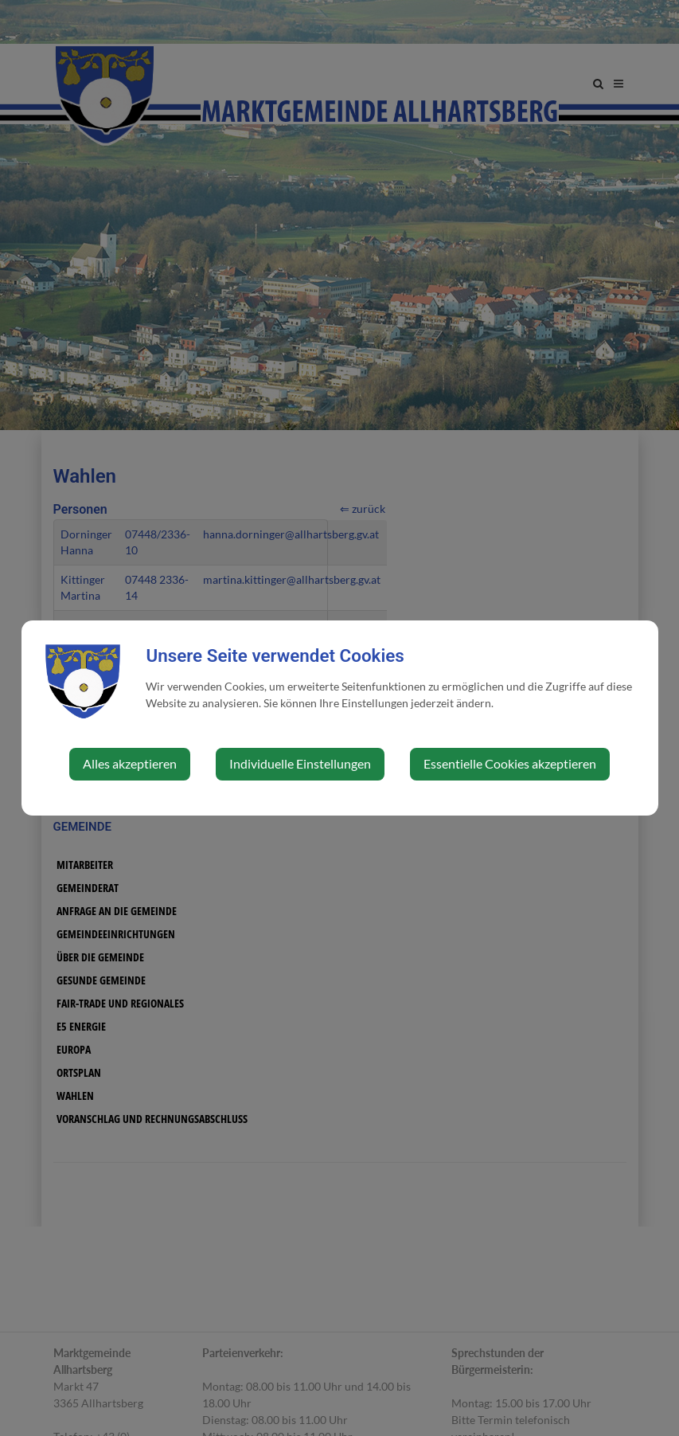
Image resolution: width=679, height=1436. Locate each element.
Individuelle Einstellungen (300, 763)
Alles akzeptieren (130, 763)
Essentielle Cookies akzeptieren (509, 763)
